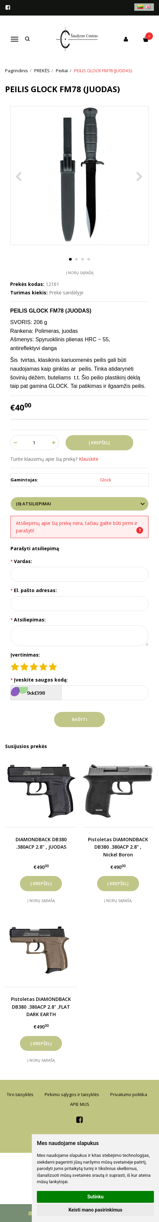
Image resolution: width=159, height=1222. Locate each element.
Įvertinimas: (25, 655)
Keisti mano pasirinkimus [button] (95, 1210)
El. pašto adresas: (35, 590)
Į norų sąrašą (79, 272)
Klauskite (88, 459)
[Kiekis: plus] (54, 442)
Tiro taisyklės (20, 1094)
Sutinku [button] (95, 1196)
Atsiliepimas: (30, 619)
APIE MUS (79, 1104)
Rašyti (79, 719)
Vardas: (23, 561)
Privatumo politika (128, 1094)
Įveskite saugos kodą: (41, 679)
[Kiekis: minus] (15, 442)
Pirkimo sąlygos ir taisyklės (72, 1094)
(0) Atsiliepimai (33, 504)
